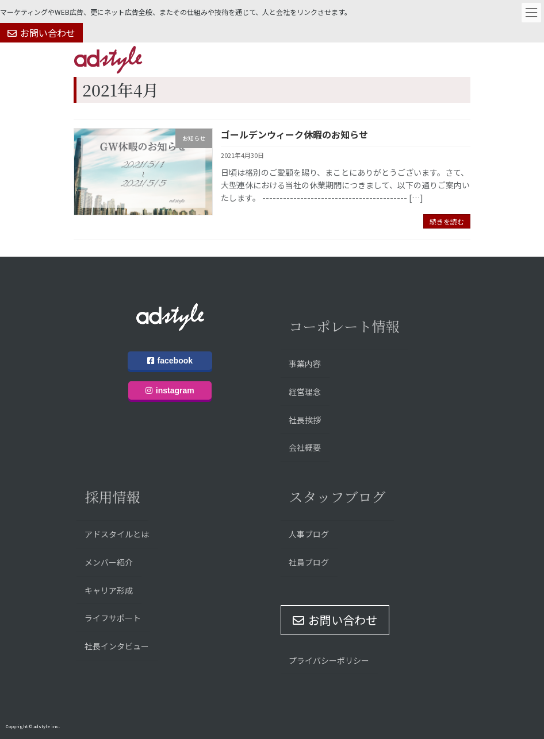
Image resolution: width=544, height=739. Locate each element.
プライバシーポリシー (329, 660)
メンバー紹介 (109, 562)
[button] (41, 32)
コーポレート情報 (344, 326)
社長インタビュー (117, 646)
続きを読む (447, 221)
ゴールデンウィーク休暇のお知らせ (294, 134)
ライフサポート (113, 618)
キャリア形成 (109, 589)
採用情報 (112, 496)
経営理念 (305, 391)
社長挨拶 (305, 419)
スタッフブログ (337, 496)
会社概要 (305, 447)
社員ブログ (309, 562)
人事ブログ (309, 534)
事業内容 (305, 363)
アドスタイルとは (117, 534)
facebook (170, 360)
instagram (169, 390)
